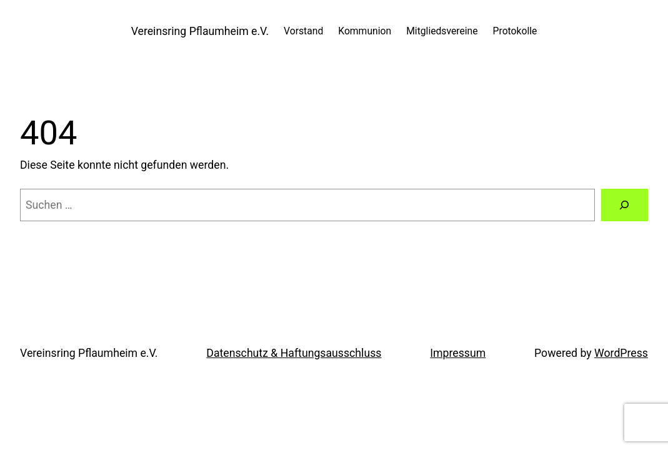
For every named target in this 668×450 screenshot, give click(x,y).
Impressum (458, 353)
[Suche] (624, 205)
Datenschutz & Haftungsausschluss (293, 353)
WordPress (621, 353)
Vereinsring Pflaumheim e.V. (200, 31)
